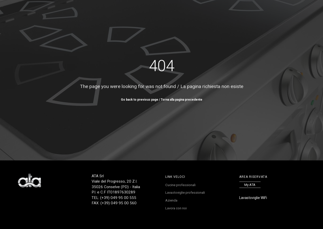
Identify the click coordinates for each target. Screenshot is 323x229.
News (185, 11)
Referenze (149, 11)
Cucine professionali (181, 185)
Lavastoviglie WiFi (253, 198)
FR (262, 11)
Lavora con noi (208, 11)
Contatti (233, 11)
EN (258, 11)
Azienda (172, 202)
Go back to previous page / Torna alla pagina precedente (161, 99)
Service (169, 11)
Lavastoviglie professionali (186, 193)
